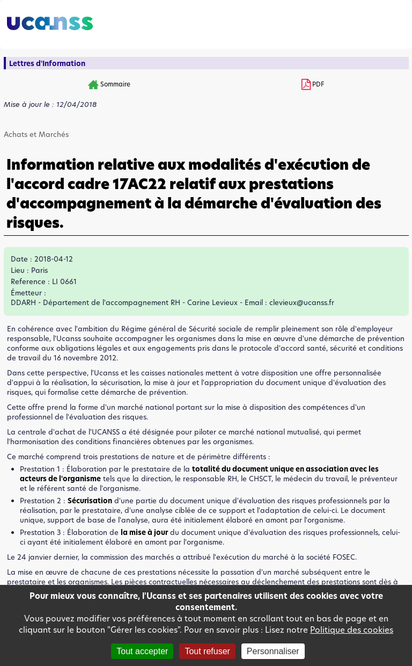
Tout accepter (142, 651)
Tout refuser (207, 651)
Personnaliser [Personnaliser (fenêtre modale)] (273, 651)
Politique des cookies (351, 629)
